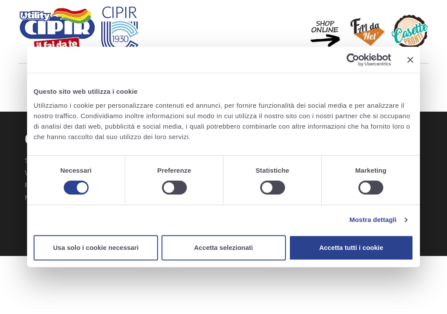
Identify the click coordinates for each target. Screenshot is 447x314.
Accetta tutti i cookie (351, 247)
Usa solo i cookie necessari (96, 247)
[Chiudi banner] (410, 60)
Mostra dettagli (372, 219)
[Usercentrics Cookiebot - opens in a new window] (353, 59)
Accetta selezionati (223, 247)
